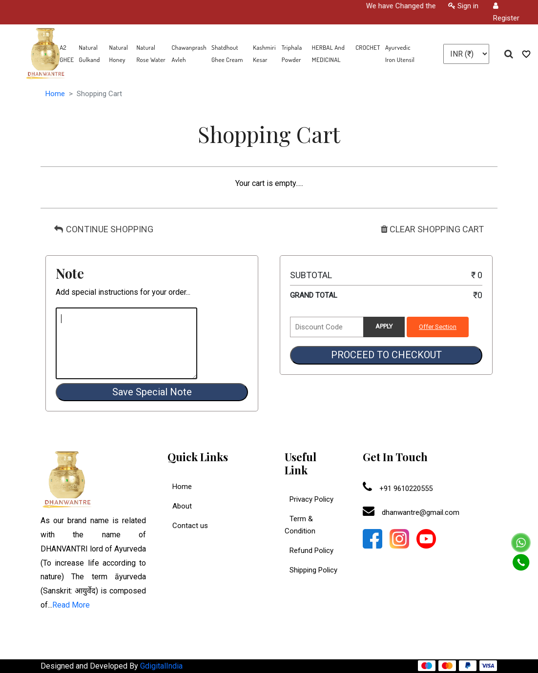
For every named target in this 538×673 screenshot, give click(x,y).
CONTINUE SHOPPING (103, 229)
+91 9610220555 (398, 488)
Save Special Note (152, 392)
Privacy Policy (309, 499)
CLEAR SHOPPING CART (432, 229)
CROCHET (367, 47)
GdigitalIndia (161, 666)
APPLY (384, 326)
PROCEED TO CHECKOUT (386, 355)
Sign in (463, 5)
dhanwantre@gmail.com (411, 512)
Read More (71, 605)
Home (55, 93)
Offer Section (437, 326)
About (182, 506)
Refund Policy (309, 550)
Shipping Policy (311, 570)
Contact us (190, 525)
